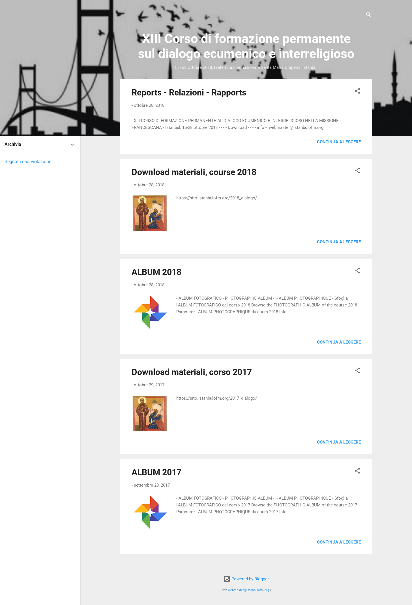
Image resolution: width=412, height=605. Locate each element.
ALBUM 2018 (156, 272)
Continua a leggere (339, 141)
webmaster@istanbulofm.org (248, 590)
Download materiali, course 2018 (194, 172)
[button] (357, 92)
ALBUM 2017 (156, 472)
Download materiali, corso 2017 (192, 372)
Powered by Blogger (246, 578)
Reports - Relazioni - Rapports (189, 92)
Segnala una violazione (28, 161)
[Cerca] (368, 15)
